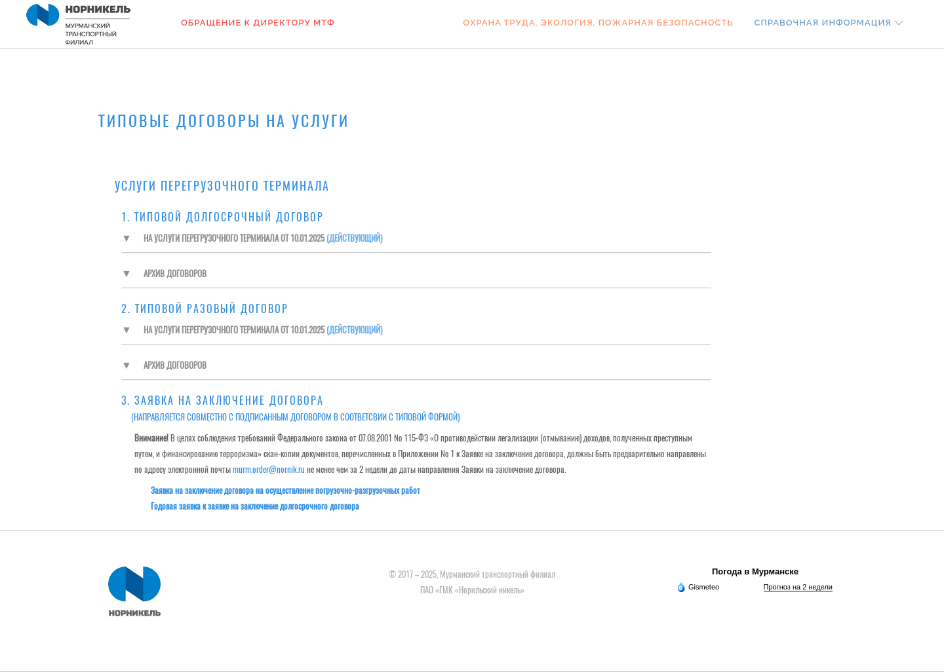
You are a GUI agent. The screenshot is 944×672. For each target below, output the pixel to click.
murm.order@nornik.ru (269, 469)
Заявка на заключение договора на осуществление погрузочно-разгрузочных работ (285, 490)
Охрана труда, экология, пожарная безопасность (598, 23)
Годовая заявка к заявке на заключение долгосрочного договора (255, 506)
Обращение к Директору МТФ (258, 23)
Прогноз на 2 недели (798, 587)
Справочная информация (823, 23)
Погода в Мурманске (755, 571)
